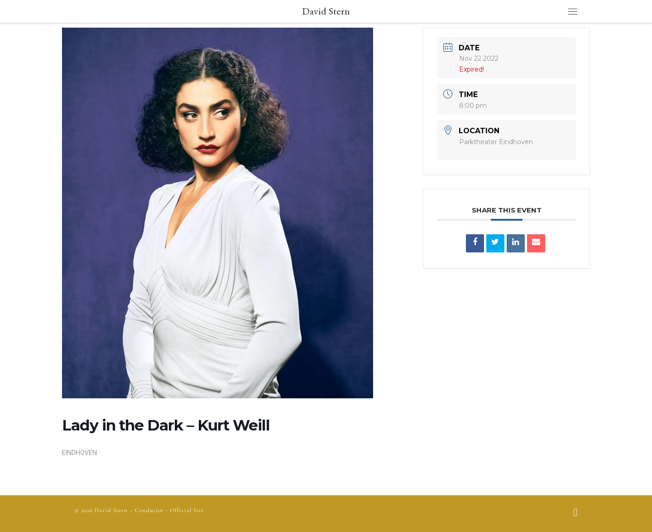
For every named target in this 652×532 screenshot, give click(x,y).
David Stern (111, 510)
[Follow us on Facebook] (575, 513)
